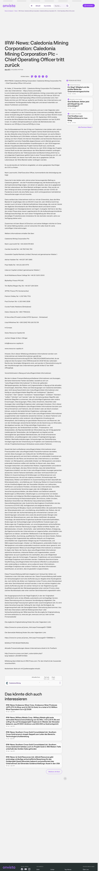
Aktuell (38, 6)
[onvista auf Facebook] (22, 869)
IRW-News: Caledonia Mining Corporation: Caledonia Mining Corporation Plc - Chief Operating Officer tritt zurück (46, 11)
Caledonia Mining (15, 683)
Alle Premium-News (85, 127)
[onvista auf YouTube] (26, 869)
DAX (37, 869)
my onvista (47, 6)
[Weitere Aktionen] (60, 683)
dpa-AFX (7, 70)
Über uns (86, 869)
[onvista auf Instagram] (29, 869)
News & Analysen (9, 11)
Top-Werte (68, 869)
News (16, 11)
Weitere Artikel (54, 772)
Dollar (52, 869)
